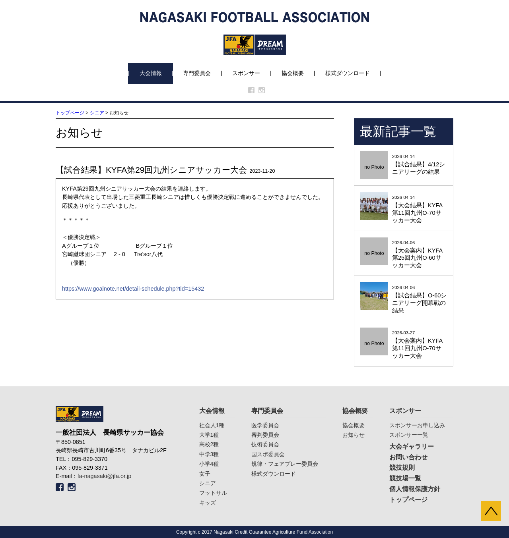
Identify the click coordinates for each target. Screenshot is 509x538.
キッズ (207, 502)
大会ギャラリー (411, 446)
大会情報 (151, 73)
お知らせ (353, 435)
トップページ (70, 113)
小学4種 (209, 464)
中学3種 (209, 454)
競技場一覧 (405, 478)
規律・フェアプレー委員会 (284, 464)
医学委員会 (265, 425)
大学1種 (209, 435)
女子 (204, 474)
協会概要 (293, 73)
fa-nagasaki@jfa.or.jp (104, 476)
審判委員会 (265, 435)
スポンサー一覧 (408, 435)
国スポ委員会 (268, 454)
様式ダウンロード (347, 73)
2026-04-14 (403, 165)
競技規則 (402, 467)
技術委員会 (265, 444)
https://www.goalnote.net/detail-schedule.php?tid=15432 (133, 288)
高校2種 (209, 444)
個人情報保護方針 (414, 489)
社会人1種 (212, 425)
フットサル (213, 493)
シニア (97, 113)
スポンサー (246, 73)
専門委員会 (197, 73)
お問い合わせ (408, 457)
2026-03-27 (403, 345)
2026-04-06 (403, 255)
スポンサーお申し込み (417, 425)
